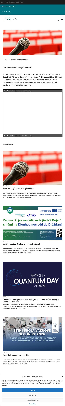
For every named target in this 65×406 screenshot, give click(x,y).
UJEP (22, 2)
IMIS (7, 2)
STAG (17, 2)
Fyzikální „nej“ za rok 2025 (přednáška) (18, 188)
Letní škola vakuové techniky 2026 (16, 355)
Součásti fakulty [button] (32, 12)
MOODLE (12, 2)
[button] (62, 377)
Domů (6, 59)
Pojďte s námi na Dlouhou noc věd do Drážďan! (21, 244)
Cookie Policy (32, 403)
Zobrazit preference (32, 400)
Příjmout (32, 390)
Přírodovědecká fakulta (8, 6)
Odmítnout (32, 395)
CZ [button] (2, 2)
